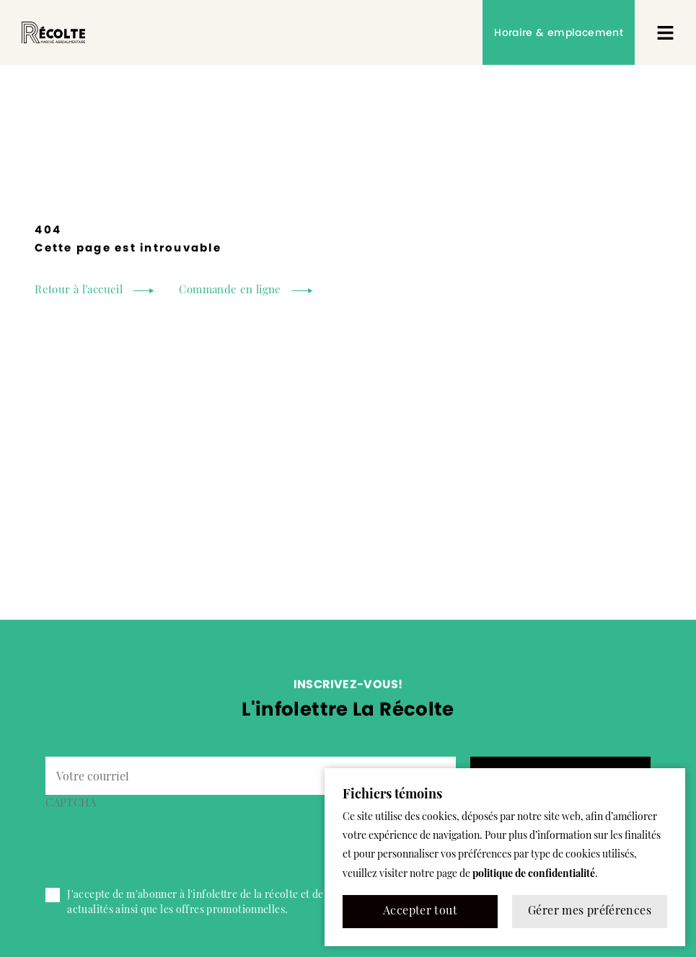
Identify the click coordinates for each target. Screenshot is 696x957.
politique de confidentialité (533, 874)
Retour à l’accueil (79, 290)
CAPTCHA (70, 803)
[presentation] (155, 842)
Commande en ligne (230, 290)
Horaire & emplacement (558, 32)
